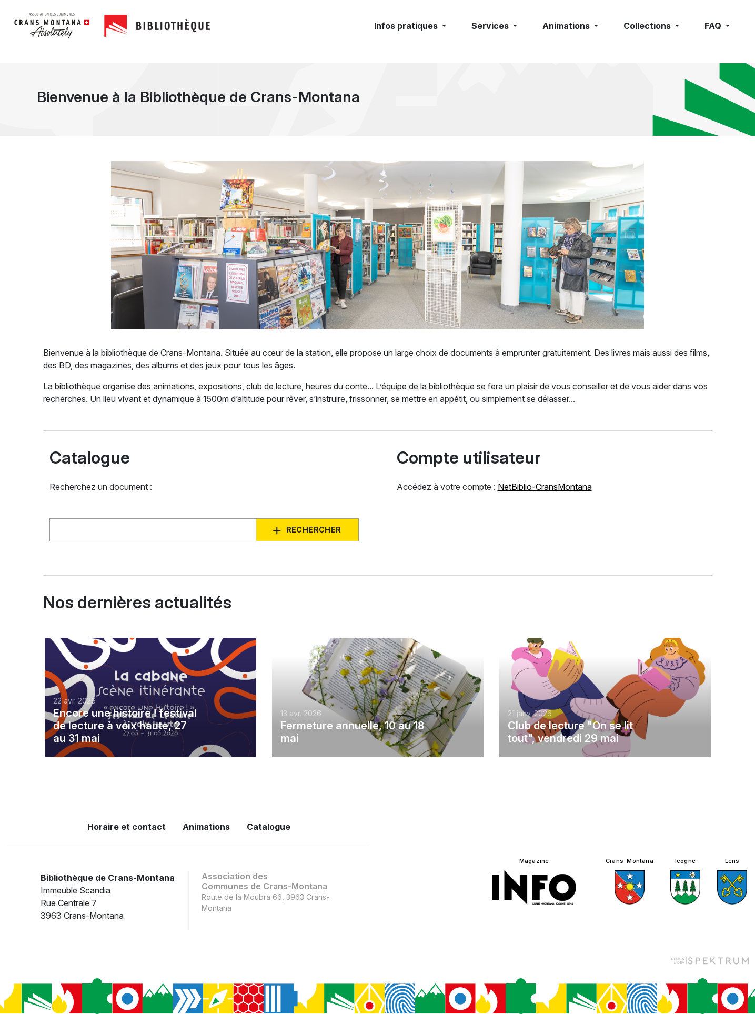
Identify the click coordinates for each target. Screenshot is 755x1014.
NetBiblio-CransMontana (545, 486)
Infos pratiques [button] (407, 26)
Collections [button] (648, 26)
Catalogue (268, 826)
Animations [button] (567, 26)
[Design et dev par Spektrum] (710, 961)
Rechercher (313, 529)
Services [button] (491, 26)
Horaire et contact (126, 826)
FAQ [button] (713, 26)
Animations (206, 826)
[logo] (52, 26)
